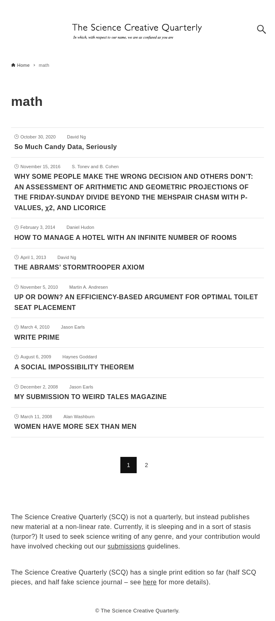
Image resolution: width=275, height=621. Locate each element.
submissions (126, 546)
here (150, 582)
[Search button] (261, 29)
